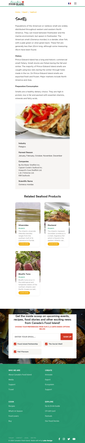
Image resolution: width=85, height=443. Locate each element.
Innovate (48, 374)
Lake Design (47, 440)
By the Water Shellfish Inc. (29, 165)
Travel (11, 389)
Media (11, 379)
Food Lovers (14, 416)
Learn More (24, 244)
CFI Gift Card (50, 411)
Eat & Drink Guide (52, 406)
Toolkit (11, 438)
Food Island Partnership (27, 344)
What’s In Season (16, 411)
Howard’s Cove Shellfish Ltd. (30, 170)
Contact (19, 438)
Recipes (12, 406)
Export (48, 379)
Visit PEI (33, 438)
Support (12, 384)
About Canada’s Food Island (20, 374)
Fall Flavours (23, 352)
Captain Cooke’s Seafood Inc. (30, 167)
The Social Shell (55, 344)
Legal (26, 438)
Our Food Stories (52, 421)
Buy (10, 421)
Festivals (48, 416)
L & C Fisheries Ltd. (26, 173)
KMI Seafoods (24, 175)
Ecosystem (49, 384)
